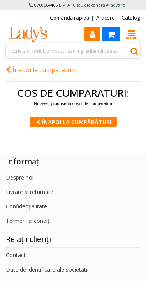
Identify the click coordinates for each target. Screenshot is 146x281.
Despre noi (19, 177)
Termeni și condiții (29, 220)
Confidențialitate (26, 206)
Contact (16, 255)
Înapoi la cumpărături (41, 69)
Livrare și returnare (29, 192)
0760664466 (46, 5)
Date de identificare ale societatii (47, 269)
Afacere (105, 17)
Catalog (130, 17)
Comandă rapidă (69, 17)
